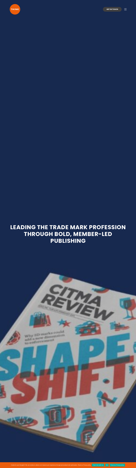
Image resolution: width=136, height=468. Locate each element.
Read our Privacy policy (84, 465)
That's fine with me (98, 465)
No (107, 465)
